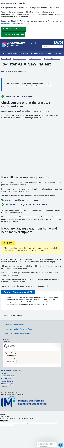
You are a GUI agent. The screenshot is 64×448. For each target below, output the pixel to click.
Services (48, 53)
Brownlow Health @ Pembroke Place (18, 329)
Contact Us (57, 53)
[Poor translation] (6, 421)
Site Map (4, 386)
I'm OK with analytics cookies (14, 29)
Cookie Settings (6, 378)
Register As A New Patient (52, 59)
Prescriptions (24, 53)
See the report (10, 361)
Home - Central (6, 59)
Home (3, 53)
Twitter (6, 339)
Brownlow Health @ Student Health (18, 333)
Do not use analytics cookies (13, 34)
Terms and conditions (7, 381)
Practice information (37, 53)
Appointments (12, 53)
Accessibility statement (8, 376)
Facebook (7, 341)
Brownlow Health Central (14, 325)
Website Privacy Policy (8, 384)
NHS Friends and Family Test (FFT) (11, 370)
